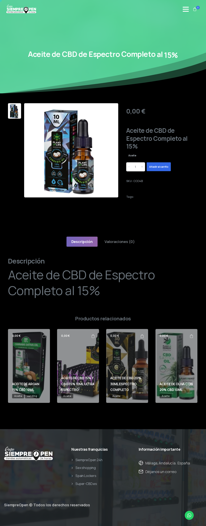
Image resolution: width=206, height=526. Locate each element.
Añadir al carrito (158, 166)
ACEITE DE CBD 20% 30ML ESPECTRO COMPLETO (125, 384)
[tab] (82, 241)
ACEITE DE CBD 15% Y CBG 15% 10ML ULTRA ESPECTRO (77, 384)
